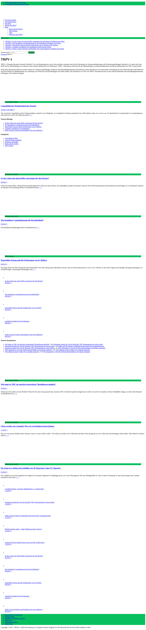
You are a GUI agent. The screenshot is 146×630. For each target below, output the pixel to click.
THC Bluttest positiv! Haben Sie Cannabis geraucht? (73, 350)
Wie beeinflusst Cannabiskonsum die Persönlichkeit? (22, 125)
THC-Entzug (13, 31)
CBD (10, 33)
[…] (30, 115)
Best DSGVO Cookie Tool (13, 615)
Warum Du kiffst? (11, 25)
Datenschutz (9, 624)
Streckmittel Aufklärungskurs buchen (17, 4)
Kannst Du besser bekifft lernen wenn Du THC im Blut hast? (24, 542)
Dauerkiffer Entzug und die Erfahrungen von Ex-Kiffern (23, 127)
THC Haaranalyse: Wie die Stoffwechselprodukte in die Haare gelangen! (81, 348)
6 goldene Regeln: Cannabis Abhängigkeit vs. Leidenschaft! (24, 489)
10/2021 (3, 110)
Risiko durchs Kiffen (16, 29)
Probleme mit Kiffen (11, 142)
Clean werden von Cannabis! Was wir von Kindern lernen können (27, 426)
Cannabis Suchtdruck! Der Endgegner (17, 128)
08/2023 (3, 264)
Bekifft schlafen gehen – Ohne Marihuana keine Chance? (23, 529)
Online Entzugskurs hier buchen (15, 2)
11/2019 (3, 430)
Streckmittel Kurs (10, 22)
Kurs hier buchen (10, 20)
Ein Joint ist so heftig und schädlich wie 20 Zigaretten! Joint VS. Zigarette (31, 468)
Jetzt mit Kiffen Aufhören (13, 140)
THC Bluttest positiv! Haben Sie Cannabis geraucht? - (22, 352)
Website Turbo (9, 617)
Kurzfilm (8, 23)
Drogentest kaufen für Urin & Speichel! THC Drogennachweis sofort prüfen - (30, 346)
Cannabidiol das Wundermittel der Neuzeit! (18, 106)
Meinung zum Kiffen (16, 34)
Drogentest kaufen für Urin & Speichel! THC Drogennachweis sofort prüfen (78, 344)
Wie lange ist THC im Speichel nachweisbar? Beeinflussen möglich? (28, 384)
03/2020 (3, 388)
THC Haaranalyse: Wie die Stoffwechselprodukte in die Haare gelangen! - (29, 350)
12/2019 (7, 504)
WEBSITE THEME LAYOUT (15, 618)
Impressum (8, 620)
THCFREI (9, 110)
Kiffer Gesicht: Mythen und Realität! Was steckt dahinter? (24, 130)
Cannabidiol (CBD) (11, 138)
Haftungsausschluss (11, 622)
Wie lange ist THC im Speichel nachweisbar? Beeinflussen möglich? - (27, 344)
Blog (6, 27)
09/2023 (3, 182)
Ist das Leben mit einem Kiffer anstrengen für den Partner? (24, 123)
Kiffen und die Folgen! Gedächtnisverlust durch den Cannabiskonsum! (81, 346)
